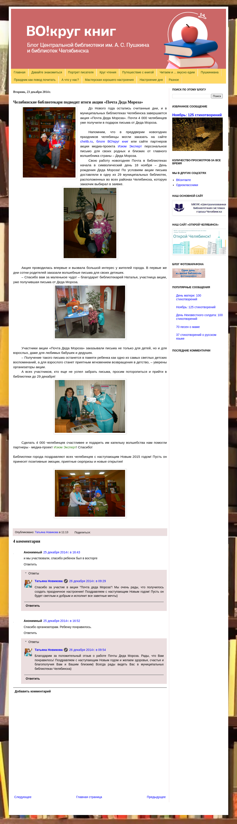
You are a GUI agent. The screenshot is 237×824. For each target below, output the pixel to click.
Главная (19, 72)
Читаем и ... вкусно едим (177, 72)
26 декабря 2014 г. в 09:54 (87, 650)
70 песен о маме (188, 327)
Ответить (30, 564)
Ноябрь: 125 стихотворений (197, 115)
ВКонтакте (183, 180)
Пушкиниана (210, 72)
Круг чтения (108, 72)
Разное (174, 79)
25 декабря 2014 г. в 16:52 (61, 621)
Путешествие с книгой (138, 72)
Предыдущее (156, 797)
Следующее (22, 797)
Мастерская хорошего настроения (109, 79)
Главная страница (89, 797)
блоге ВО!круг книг (112, 141)
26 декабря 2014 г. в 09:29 (87, 581)
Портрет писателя (80, 72)
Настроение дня (151, 79)
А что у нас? (70, 79)
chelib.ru (86, 141)
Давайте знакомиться (46, 72)
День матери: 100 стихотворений (188, 297)
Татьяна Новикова (46, 532)
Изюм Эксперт (130, 146)
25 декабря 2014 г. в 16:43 (61, 552)
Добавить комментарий (33, 691)
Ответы (33, 573)
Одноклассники (187, 185)
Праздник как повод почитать (35, 79)
